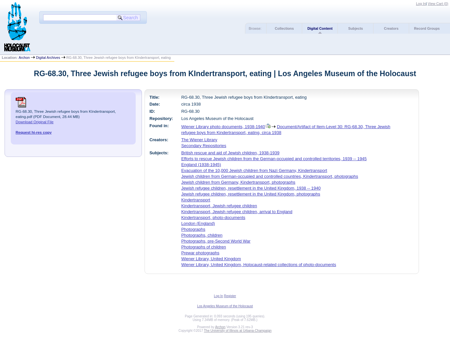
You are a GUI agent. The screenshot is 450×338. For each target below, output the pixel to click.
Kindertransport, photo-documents (213, 217)
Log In (421, 4)
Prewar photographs (200, 252)
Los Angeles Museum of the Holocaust (225, 306)
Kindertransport (195, 199)
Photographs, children (201, 235)
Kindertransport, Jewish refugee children (219, 205)
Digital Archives (48, 57)
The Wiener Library (199, 139)
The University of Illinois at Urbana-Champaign (238, 330)
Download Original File (35, 122)
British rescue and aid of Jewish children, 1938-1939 (230, 152)
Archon (24, 57)
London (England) (198, 223)
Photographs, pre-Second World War (216, 241)
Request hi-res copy (34, 132)
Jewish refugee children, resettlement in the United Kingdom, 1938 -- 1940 (250, 188)
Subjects (355, 28)
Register (230, 296)
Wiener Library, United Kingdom (211, 258)
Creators (391, 28)
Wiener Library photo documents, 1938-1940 (223, 126)
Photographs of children (203, 247)
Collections (284, 28)
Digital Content (320, 28)
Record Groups (427, 28)
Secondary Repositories (203, 145)
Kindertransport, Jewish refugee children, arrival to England (236, 211)
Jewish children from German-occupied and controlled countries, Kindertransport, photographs (269, 176)
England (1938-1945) (201, 164)
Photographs (193, 229)
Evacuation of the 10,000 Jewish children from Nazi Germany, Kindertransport (254, 170)
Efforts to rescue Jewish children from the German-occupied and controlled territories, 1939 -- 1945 (274, 158)
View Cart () (438, 4)
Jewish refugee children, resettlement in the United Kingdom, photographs (250, 194)
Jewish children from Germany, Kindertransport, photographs (238, 182)
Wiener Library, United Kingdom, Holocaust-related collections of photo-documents (258, 264)
